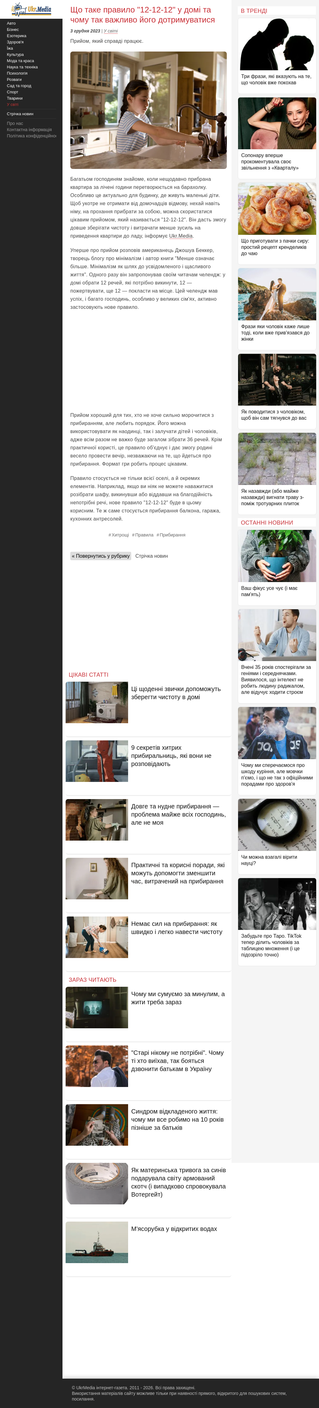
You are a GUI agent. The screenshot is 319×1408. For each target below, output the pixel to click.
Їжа (10, 48)
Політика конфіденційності (34, 135)
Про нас (15, 123)
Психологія (17, 73)
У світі (111, 30)
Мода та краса (20, 60)
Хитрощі (120, 534)
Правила (144, 534)
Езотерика (16, 35)
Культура (15, 54)
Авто (11, 23)
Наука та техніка (22, 67)
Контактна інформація (29, 129)
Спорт (12, 92)
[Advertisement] (148, 361)
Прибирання (172, 534)
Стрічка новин (151, 556)
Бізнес (13, 29)
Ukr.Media (181, 236)
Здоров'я (15, 42)
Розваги (14, 79)
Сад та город (19, 85)
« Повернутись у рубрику (101, 556)
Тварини (14, 98)
